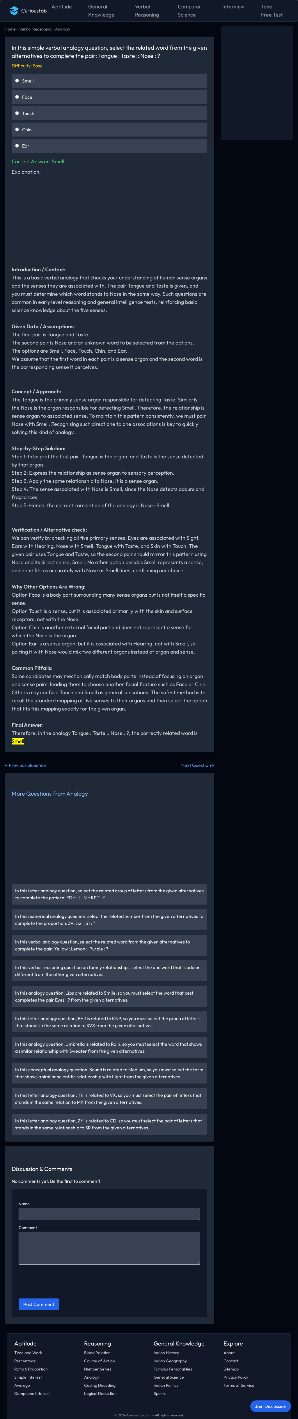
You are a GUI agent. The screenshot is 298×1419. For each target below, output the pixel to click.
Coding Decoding (100, 1385)
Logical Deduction (100, 1393)
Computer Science (189, 10)
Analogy (62, 29)
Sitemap (231, 1369)
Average (22, 1385)
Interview (233, 6)
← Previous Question (25, 765)
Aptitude (62, 6)
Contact (231, 1361)
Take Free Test (272, 10)
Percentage (25, 1361)
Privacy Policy (236, 1377)
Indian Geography (170, 1361)
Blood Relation (97, 1352)
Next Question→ (197, 765)
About (229, 1352)
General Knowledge (101, 10)
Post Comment (38, 1304)
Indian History (166, 1352)
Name (24, 1203)
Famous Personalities (173, 1369)
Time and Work (28, 1352)
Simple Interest (28, 1377)
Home (10, 29)
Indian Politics (166, 1385)
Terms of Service (239, 1385)
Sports (160, 1393)
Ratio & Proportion (31, 1369)
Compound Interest (32, 1393)
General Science (169, 1377)
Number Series (97, 1369)
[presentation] (63, 1282)
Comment (28, 1227)
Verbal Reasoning (147, 10)
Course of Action (99, 1361)
